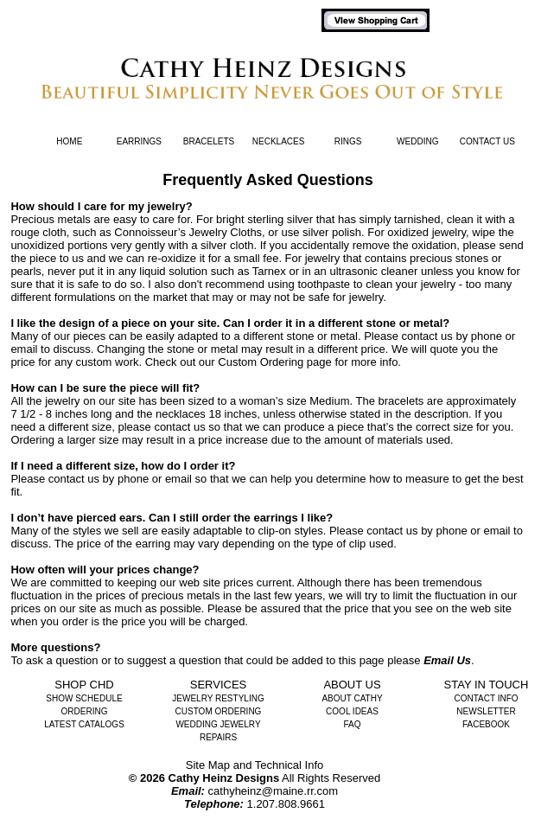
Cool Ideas (352, 711)
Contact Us (487, 141)
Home (69, 141)
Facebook (486, 724)
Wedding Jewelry (217, 724)
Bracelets (208, 141)
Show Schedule (84, 698)
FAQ (351, 724)
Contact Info (486, 698)
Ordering (84, 711)
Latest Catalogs (84, 724)
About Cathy (351, 698)
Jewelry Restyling (218, 698)
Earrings (139, 141)
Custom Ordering (218, 711)
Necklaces (278, 141)
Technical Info (289, 764)
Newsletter (485, 711)
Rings (348, 141)
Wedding (417, 141)
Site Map (208, 764)
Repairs (218, 737)
